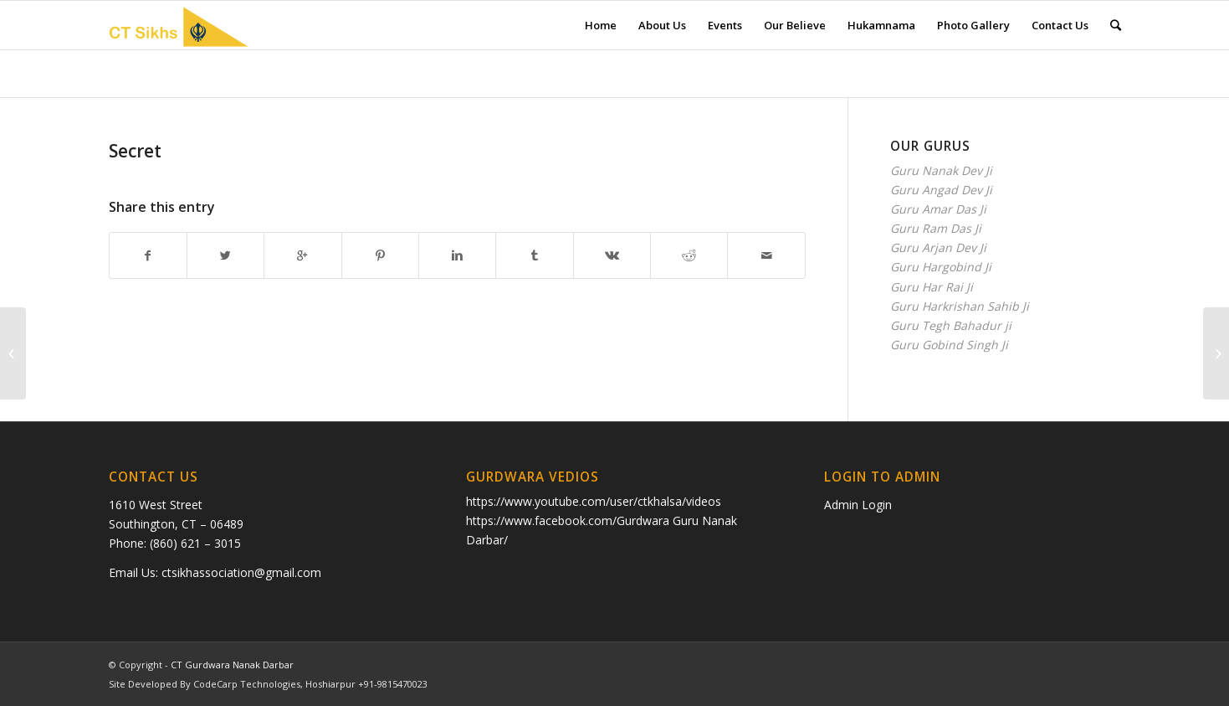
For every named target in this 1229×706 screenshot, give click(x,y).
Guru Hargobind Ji (940, 267)
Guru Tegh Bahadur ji (950, 325)
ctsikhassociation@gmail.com (241, 572)
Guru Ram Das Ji (935, 228)
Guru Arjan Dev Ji (938, 247)
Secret (135, 150)
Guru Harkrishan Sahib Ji (959, 306)
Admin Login (858, 505)
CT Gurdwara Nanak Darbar (232, 664)
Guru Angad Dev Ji (941, 190)
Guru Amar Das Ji (938, 209)
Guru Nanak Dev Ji (941, 170)
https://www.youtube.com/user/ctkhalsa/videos (593, 501)
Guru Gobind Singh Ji (949, 345)
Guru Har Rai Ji (931, 287)
